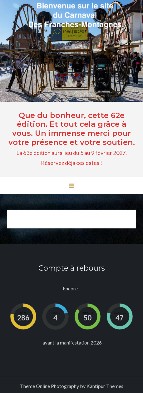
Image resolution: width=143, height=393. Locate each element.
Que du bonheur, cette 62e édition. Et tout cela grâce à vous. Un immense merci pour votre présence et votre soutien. (71, 129)
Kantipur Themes (104, 386)
